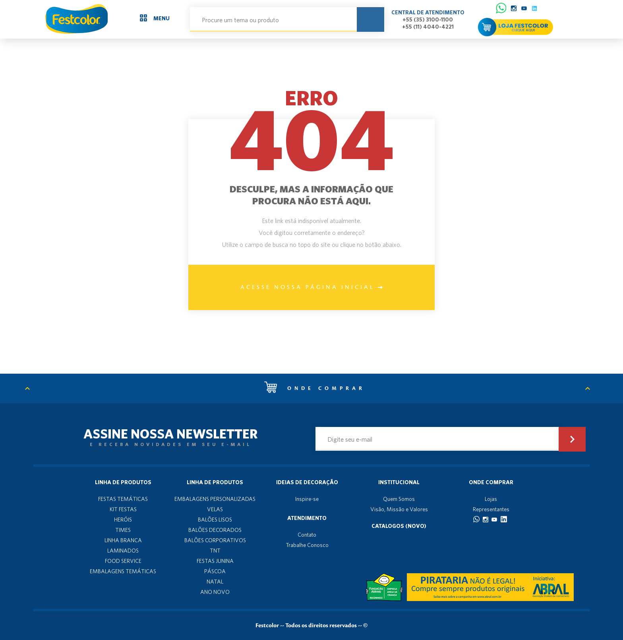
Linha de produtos (123, 482)
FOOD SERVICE (123, 561)
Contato (307, 534)
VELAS (215, 509)
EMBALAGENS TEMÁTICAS (123, 571)
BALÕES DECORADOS (215, 530)
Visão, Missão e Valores (399, 509)
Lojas (491, 499)
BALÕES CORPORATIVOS (215, 540)
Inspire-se (307, 499)
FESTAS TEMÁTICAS (123, 499)
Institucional (399, 482)
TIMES (123, 530)
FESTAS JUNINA (215, 561)
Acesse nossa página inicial (311, 287)
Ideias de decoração (307, 482)
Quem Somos (399, 499)
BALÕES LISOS (215, 519)
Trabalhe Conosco (307, 545)
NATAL (215, 581)
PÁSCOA (215, 571)
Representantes (491, 509)
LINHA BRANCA (123, 540)
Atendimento (307, 518)
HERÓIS (123, 519)
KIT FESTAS (123, 509)
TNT (215, 550)
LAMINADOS (123, 550)
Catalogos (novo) (398, 526)
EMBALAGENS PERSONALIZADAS (214, 499)
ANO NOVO (215, 592)
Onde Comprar (491, 482)
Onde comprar (314, 388)
